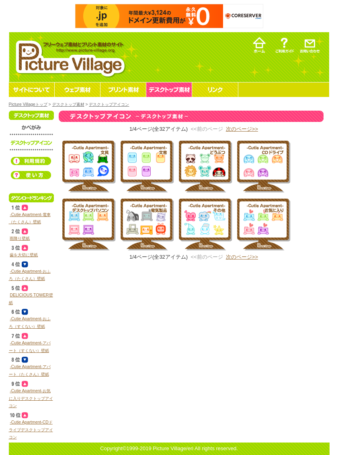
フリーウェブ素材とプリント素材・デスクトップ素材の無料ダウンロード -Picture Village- (69, 57)
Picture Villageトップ (28, 104)
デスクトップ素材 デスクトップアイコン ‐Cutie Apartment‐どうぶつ (204, 165)
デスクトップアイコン (109, 104)
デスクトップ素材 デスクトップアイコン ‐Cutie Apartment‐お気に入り (263, 223)
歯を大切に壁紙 (24, 255)
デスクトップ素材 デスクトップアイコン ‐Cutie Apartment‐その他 (204, 223)
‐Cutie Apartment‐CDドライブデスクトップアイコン (31, 429)
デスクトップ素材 (68, 104)
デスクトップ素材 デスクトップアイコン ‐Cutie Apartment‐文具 (88, 165)
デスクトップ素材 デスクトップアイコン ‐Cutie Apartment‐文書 (146, 165)
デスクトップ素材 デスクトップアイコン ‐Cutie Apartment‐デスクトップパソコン (88, 223)
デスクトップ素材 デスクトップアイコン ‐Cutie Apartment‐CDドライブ (263, 165)
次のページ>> (242, 129)
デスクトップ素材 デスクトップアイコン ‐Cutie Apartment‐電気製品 (146, 223)
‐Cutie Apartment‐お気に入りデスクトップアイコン (31, 398)
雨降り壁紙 (20, 238)
